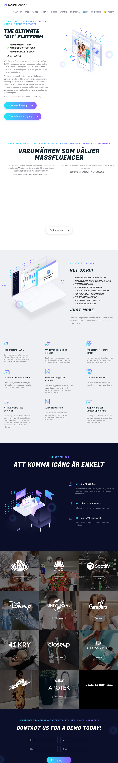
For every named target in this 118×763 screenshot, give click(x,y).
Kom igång (56, 691)
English (96, 12)
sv (85, 12)
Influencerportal (59, 12)
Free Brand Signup (18, 105)
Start (15, 12)
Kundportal (75, 12)
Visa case (15, 574)
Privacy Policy (68, 740)
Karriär (66, 729)
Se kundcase (57, 230)
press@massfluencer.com (99, 732)
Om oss (35, 12)
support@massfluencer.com (100, 735)
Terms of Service (70, 734)
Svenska (109, 12)
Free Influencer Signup (20, 116)
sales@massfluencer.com (99, 729)
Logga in (44, 12)
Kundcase (24, 12)
